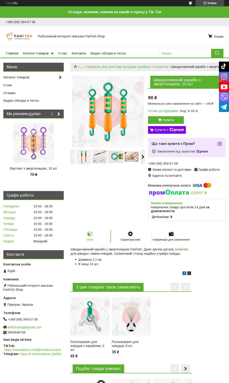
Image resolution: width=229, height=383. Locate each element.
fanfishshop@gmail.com (24, 327)
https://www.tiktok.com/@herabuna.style (32, 350)
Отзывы (9, 93)
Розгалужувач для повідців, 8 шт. (125, 344)
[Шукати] (217, 53)
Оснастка (161, 67)
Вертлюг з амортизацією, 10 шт (33, 168)
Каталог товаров (36, 53)
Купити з (169, 130)
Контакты (79, 53)
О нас (62, 53)
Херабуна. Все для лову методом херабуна (118, 67)
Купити (168, 120)
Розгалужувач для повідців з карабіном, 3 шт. (87, 345)
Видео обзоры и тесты (108, 53)
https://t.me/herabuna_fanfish (40, 354)
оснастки (181, 249)
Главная (12, 53)
